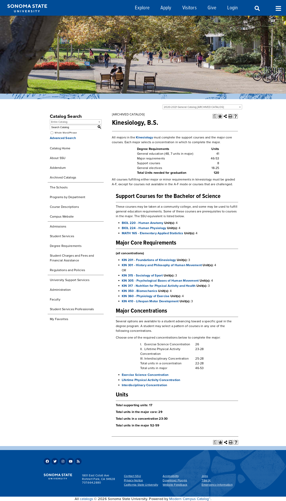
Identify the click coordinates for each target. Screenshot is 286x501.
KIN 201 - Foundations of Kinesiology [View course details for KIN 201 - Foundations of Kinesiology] (149, 260)
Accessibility (171, 476)
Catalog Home (60, 148)
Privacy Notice (133, 480)
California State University (141, 485)
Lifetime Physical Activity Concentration (151, 380)
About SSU (57, 158)
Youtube (70, 461)
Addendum (58, 168)
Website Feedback (175, 485)
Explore (142, 8)
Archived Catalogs (63, 177)
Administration (60, 290)
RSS (78, 461)
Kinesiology (144, 137)
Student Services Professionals (72, 309)
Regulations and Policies (67, 270)
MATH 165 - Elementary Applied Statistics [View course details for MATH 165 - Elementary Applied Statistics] (152, 233)
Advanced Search (63, 138)
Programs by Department (67, 197)
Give (212, 8)
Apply (165, 8)
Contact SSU (132, 476)
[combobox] (202, 107)
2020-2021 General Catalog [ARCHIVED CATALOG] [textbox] (194, 107)
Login (232, 8)
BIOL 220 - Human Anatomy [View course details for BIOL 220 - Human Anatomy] (142, 223)
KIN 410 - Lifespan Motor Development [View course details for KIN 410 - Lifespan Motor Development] (150, 301)
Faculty (55, 299)
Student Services (62, 236)
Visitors (189, 8)
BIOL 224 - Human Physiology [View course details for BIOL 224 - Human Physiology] (144, 228)
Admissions (58, 226)
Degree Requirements (65, 246)
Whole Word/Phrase (66, 132)
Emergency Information (217, 485)
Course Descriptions (64, 207)
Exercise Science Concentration (145, 375)
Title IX (206, 480)
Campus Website (62, 217)
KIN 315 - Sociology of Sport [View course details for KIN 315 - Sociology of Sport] (142, 275)
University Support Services (69, 280)
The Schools (59, 187)
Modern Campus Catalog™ (190, 499)
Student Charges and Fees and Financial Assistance (72, 258)
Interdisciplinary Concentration (144, 385)
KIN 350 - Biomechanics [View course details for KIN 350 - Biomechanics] (139, 291)
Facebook (47, 461)
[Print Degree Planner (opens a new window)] (215, 116)
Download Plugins (175, 480)
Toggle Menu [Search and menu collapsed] (278, 8)
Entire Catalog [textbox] (59, 122)
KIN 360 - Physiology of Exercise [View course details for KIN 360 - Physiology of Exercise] (146, 296)
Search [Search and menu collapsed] (257, 8)
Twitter (54, 461)
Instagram (62, 461)
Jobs (205, 476)
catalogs (86, 499)
